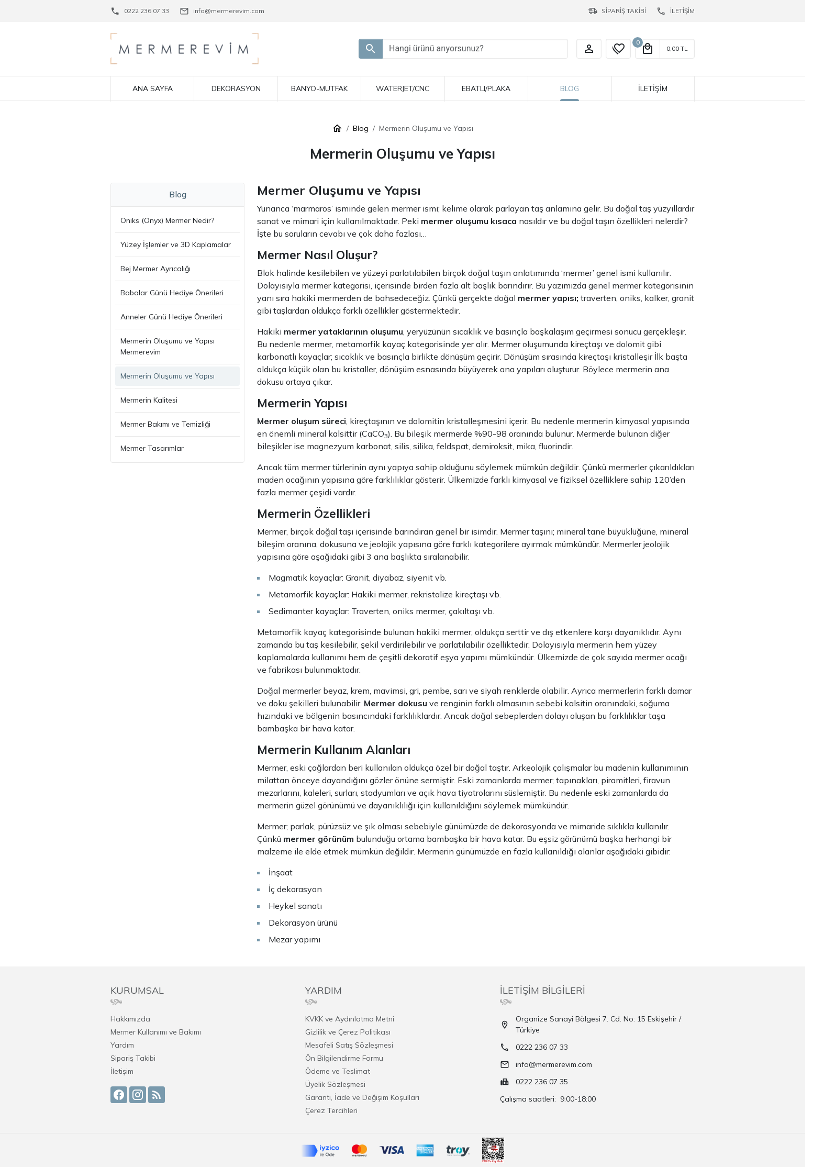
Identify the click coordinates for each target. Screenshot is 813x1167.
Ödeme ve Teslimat (337, 1071)
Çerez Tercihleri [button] (331, 1110)
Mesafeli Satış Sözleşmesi (349, 1045)
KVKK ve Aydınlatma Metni (349, 1019)
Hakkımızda (130, 1019)
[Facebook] (118, 1094)
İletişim (121, 1071)
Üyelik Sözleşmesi (335, 1084)
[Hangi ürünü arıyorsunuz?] (371, 49)
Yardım (122, 1045)
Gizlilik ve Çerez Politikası (348, 1032)
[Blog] (156, 1094)
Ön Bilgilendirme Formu (344, 1058)
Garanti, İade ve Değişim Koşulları (362, 1097)
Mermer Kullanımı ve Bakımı (155, 1032)
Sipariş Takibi (132, 1058)
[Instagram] (137, 1094)
